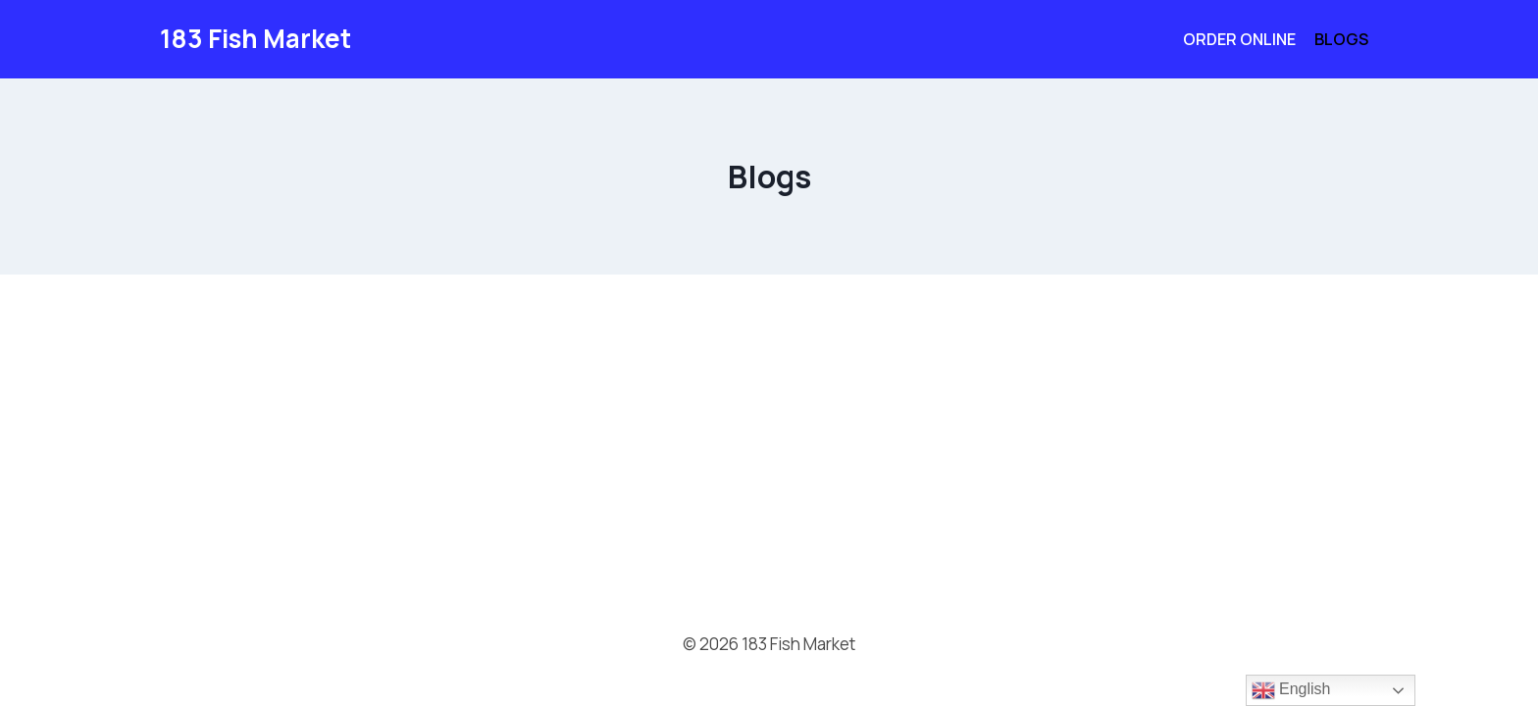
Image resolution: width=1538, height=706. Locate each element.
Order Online (1239, 39)
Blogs (1341, 39)
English (1291, 690)
